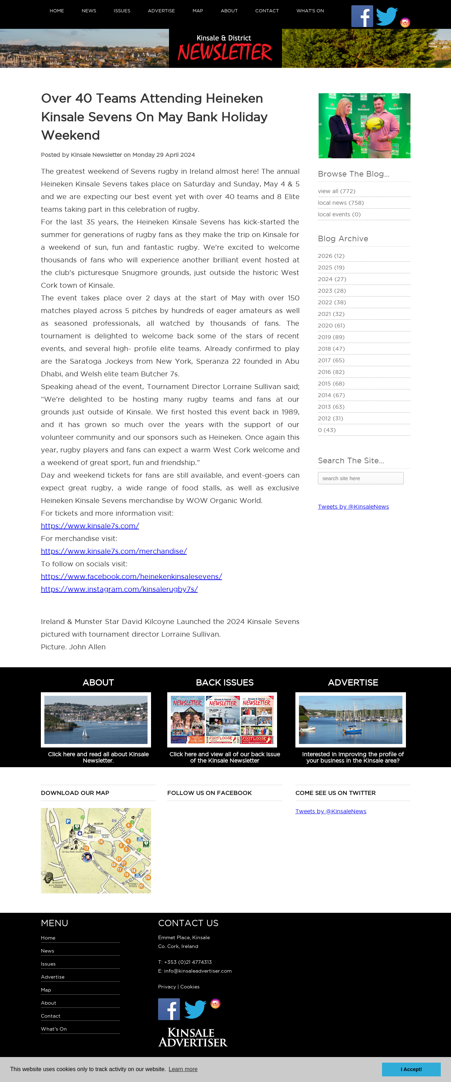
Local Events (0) (339, 214)
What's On (310, 10)
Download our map (75, 793)
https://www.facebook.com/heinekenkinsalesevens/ (131, 576)
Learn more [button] (183, 1069)
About (229, 10)
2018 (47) (331, 348)
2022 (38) (332, 302)
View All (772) (337, 191)
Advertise (161, 10)
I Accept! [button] (411, 1069)
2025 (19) (331, 267)
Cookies (190, 986)
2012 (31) (330, 418)
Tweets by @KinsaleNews (353, 506)
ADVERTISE (353, 682)
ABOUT (98, 682)
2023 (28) (332, 290)
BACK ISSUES (224, 682)
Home (57, 10)
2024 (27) (332, 279)
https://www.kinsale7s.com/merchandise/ (114, 551)
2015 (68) (331, 383)
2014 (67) (331, 395)
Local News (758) (341, 202)
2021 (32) (331, 314)
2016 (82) (331, 372)
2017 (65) (331, 360)
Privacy (167, 986)
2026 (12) (331, 256)
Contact (267, 10)
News (89, 10)
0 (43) (327, 430)
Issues (122, 10)
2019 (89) (331, 337)
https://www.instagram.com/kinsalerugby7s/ (119, 589)
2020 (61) (331, 325)
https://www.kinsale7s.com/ (90, 526)
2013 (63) (331, 406)
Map (198, 10)
